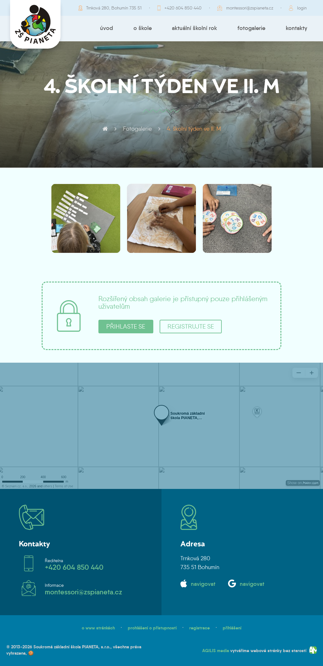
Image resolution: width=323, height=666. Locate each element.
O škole (142, 28)
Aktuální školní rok (194, 28)
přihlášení (232, 628)
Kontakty (296, 28)
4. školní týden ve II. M (194, 128)
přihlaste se (125, 326)
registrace (199, 628)
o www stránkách (98, 628)
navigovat (203, 583)
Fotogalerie (251, 28)
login (302, 8)
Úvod (106, 28)
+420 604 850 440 (183, 8)
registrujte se (190, 326)
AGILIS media (215, 650)
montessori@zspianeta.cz (249, 8)
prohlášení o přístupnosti (152, 628)
